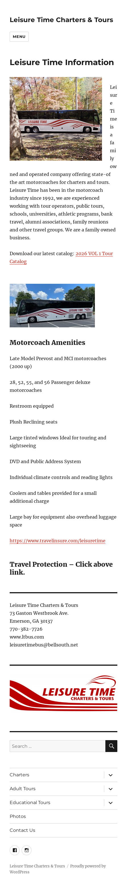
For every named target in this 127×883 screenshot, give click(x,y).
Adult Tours (23, 788)
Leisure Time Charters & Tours (61, 20)
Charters (19, 774)
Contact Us (22, 830)
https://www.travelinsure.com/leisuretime (57, 540)
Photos (18, 816)
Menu (19, 36)
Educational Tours (30, 802)
